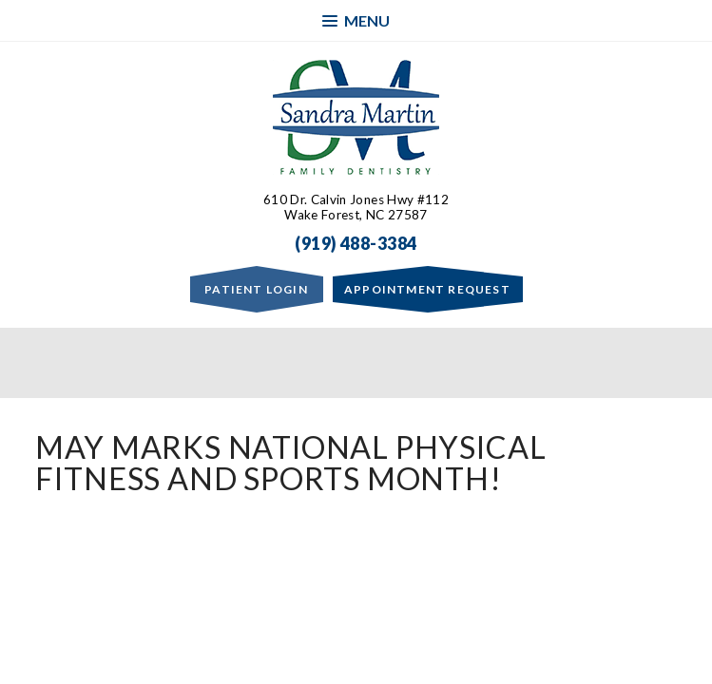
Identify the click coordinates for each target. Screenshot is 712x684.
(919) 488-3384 (355, 243)
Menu (355, 20)
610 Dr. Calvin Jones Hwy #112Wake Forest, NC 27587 (356, 207)
